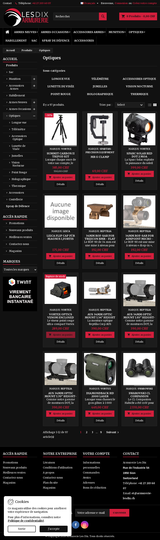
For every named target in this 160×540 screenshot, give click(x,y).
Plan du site (50, 482)
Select (130, 105)
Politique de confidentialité (26, 520)
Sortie (22, 529)
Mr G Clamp (100, 157)
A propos (48, 472)
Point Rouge (19, 172)
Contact (7, 3)
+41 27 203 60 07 (41, 3)
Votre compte (96, 454)
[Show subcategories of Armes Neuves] (34, 102)
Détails (62, 184)
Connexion (121, 3)
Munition (116, 32)
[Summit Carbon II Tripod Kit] (61, 115)
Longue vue (19, 122)
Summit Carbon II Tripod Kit (61, 155)
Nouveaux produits (21, 230)
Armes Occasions (55, 32)
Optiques (136, 32)
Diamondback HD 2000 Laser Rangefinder (100, 396)
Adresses (89, 482)
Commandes (91, 472)
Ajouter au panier (61, 177)
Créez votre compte (145, 3)
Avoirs (87, 477)
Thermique (19, 186)
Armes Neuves (25, 32)
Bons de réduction (94, 487)
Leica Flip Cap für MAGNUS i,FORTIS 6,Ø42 (61, 239)
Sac (34, 40)
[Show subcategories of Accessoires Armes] (34, 85)
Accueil (10, 59)
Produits (12, 65)
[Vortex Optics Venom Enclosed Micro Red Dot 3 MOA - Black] (61, 276)
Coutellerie (16, 199)
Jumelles (17, 155)
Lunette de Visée (19, 147)
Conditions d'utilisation (57, 467)
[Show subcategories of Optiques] (34, 116)
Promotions (16, 223)
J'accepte (54, 529)
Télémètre (18, 129)
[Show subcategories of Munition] (34, 79)
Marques (11, 261)
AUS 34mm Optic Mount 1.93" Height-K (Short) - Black (139, 317)
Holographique (21, 179)
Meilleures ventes (20, 237)
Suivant (113, 432)
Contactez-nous (19, 244)
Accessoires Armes (88, 32)
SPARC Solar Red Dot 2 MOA (139, 155)
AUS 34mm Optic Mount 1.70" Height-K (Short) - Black (61, 396)
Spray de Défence (55, 40)
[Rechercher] (80, 16)
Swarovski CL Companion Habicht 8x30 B (139, 396)
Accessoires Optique (19, 137)
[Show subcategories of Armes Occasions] (34, 109)
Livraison (49, 462)
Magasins (15, 251)
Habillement (16, 40)
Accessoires (84, 40)
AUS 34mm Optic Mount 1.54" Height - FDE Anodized (100, 317)
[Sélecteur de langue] (90, 3)
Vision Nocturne (18, 164)
